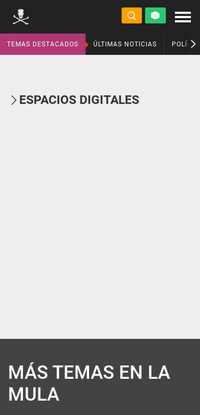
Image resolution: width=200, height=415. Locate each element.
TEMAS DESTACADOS (42, 44)
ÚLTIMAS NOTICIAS (125, 44)
